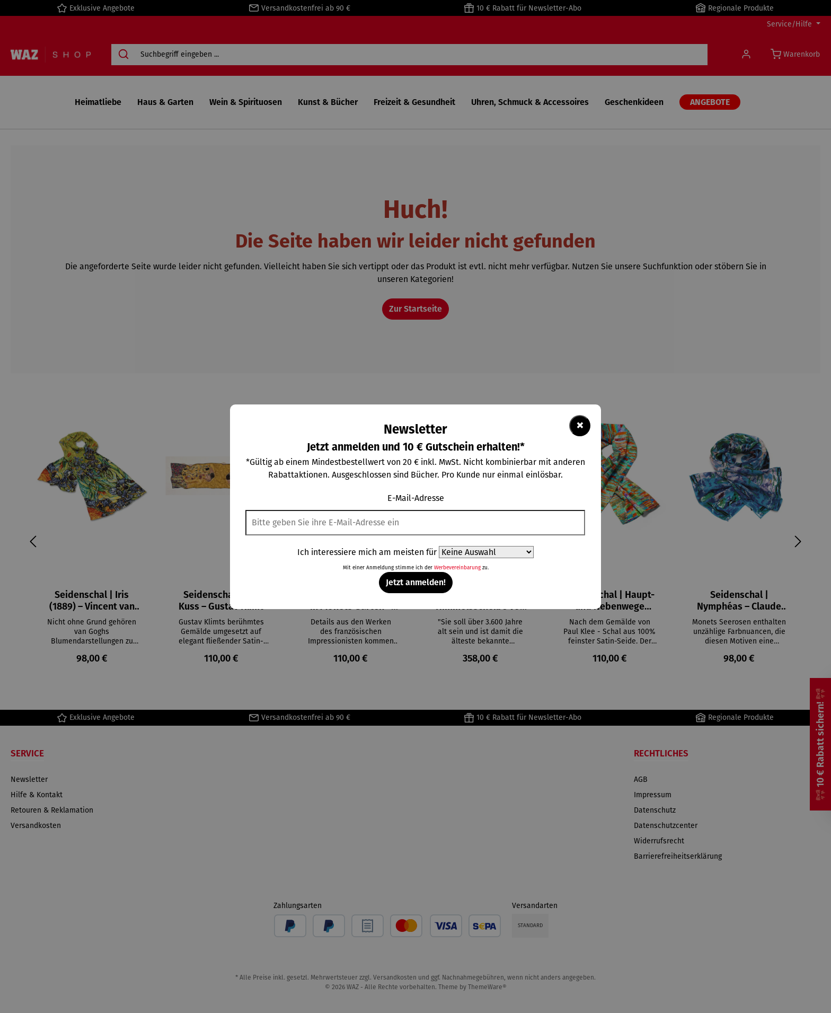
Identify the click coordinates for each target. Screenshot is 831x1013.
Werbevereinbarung (457, 568)
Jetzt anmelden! (416, 582)
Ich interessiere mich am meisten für (367, 552)
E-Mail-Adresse (415, 498)
